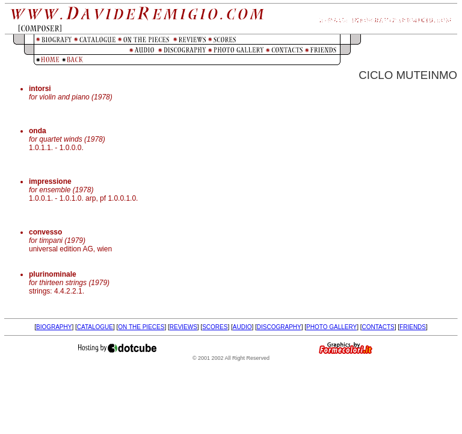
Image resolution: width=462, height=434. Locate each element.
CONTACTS (378, 327)
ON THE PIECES (141, 327)
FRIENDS (412, 327)
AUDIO (242, 327)
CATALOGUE (95, 327)
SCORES (214, 327)
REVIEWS (183, 327)
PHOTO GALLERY (331, 327)
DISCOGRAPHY (279, 327)
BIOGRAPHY (54, 327)
